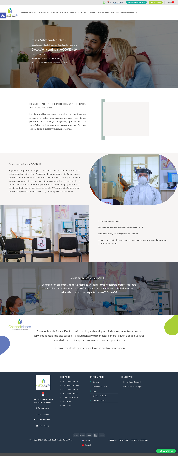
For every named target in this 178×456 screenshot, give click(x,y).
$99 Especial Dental (29, 12)
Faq (94, 391)
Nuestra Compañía (128, 12)
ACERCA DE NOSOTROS (59, 12)
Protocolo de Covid (100, 387)
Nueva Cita (44, 12)
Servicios (74, 12)
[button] (3, 15)
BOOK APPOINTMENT (115, 2)
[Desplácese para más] (89, 83)
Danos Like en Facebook (132, 382)
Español (171, 2)
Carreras (96, 382)
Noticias (115, 12)
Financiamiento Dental (100, 12)
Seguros (84, 12)
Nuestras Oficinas (99, 400)
